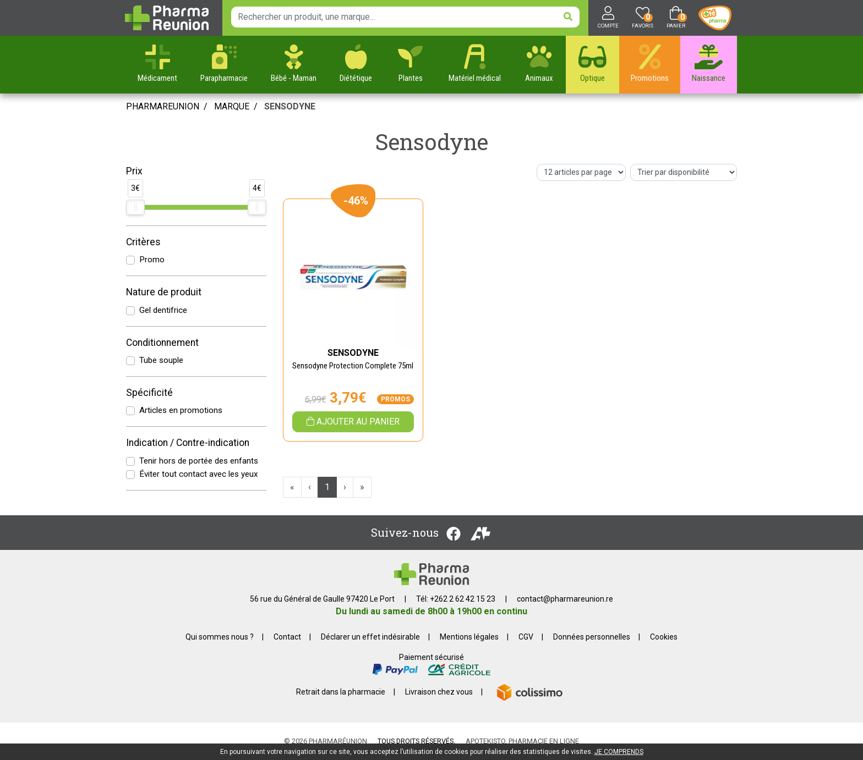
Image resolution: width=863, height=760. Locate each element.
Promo (152, 260)
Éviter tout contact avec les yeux (198, 474)
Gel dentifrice (163, 310)
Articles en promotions (180, 410)
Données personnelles (591, 636)
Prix (134, 171)
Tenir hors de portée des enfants (198, 461)
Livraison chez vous (439, 691)
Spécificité (149, 392)
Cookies (664, 636)
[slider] (135, 207)
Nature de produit (163, 292)
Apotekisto (522, 741)
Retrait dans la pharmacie (340, 691)
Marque (231, 106)
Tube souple (161, 360)
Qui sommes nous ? (219, 636)
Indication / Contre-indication (187, 442)
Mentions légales (469, 636)
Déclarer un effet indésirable (370, 636)
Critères (143, 241)
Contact (287, 636)
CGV (525, 636)
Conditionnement (162, 342)
